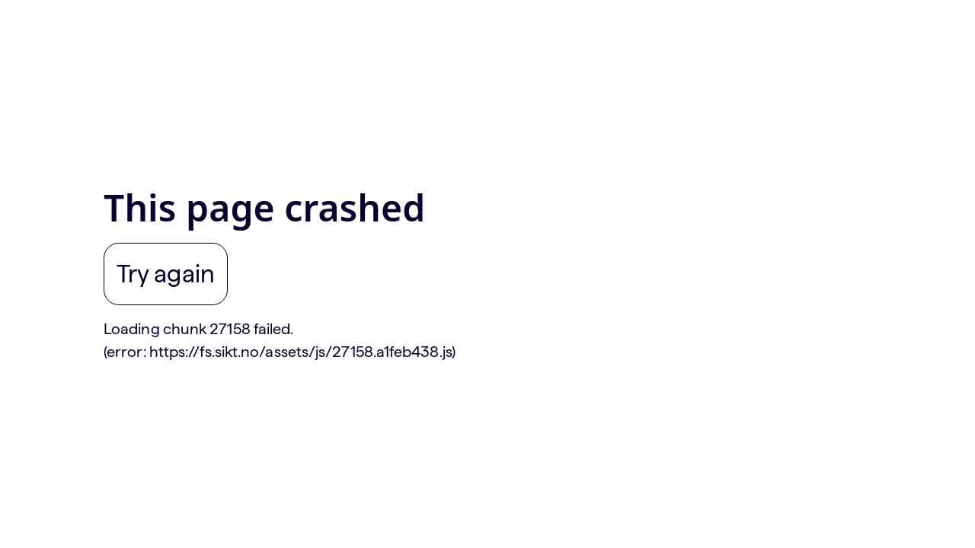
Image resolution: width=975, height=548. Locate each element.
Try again (166, 273)
